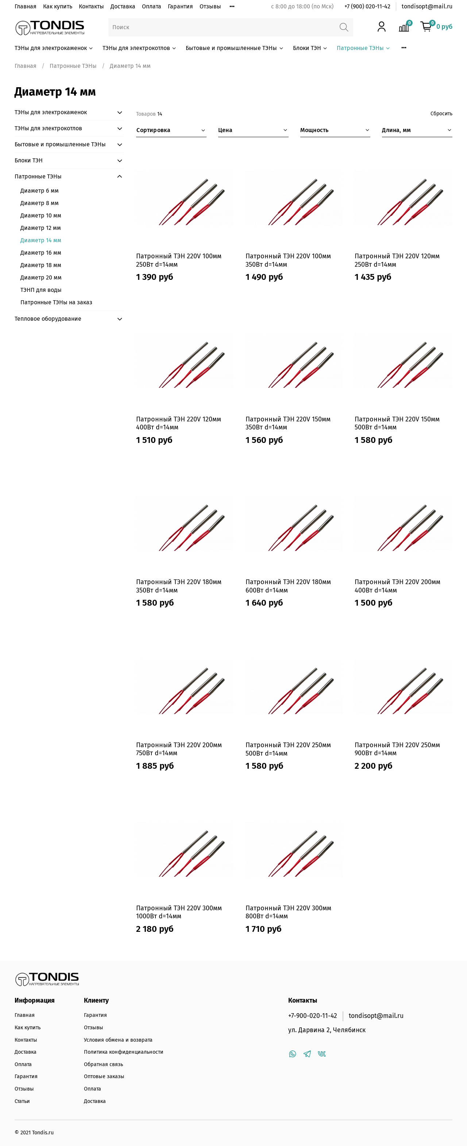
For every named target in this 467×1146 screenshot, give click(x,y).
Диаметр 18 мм (40, 265)
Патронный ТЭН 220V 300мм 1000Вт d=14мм (179, 912)
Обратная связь (103, 1064)
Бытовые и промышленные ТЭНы (235, 48)
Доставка (123, 6)
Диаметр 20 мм (41, 277)
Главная (25, 6)
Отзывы (210, 6)
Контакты (91, 6)
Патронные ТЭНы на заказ (56, 302)
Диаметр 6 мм (39, 190)
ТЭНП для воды (41, 289)
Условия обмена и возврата (118, 1040)
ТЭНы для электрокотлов (140, 48)
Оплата (151, 6)
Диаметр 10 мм (40, 215)
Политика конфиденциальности (123, 1052)
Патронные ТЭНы (364, 48)
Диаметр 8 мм (39, 203)
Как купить (57, 6)
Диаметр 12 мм (40, 227)
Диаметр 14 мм (40, 240)
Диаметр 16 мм (40, 252)
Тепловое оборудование (48, 318)
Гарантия (180, 6)
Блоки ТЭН (310, 48)
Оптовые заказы (104, 1076)
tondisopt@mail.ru (427, 6)
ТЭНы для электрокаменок (54, 48)
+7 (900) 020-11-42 (367, 6)
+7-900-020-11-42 (312, 1016)
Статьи (22, 1101)
